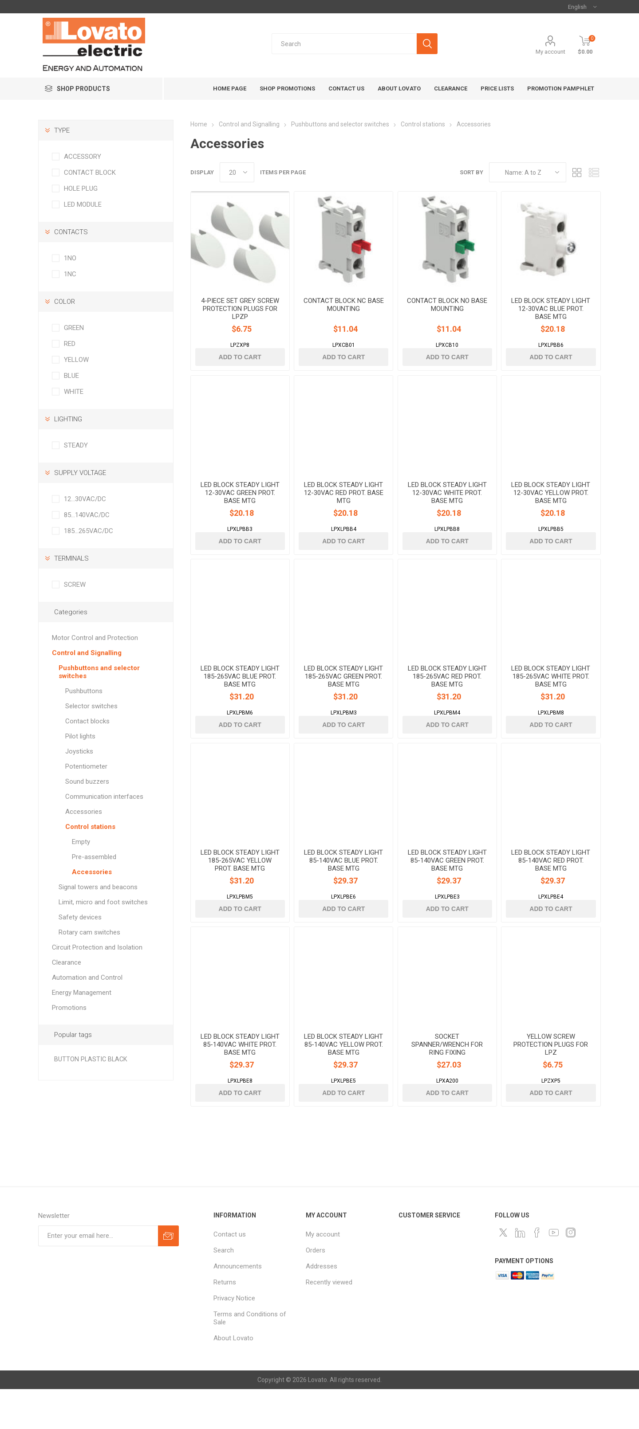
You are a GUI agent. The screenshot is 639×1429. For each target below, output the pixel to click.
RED (69, 344)
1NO (70, 258)
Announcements (237, 1306)
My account (550, 51)
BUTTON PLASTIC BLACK (90, 1059)
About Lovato (233, 1378)
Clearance (66, 962)
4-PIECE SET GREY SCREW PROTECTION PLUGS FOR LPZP (240, 317)
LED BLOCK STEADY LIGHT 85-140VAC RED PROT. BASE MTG (550, 892)
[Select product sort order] (527, 172)
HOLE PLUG (81, 188)
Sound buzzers (87, 781)
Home (198, 124)
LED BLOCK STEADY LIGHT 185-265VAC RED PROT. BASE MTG (447, 700)
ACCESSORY (82, 157)
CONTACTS (71, 232)
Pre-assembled (94, 857)
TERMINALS (71, 558)
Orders (315, 1290)
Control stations (90, 827)
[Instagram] (571, 1272)
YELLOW (76, 360)
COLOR (64, 302)
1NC (70, 274)
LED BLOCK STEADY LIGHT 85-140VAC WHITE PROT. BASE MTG (240, 1084)
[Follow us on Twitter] (503, 1272)
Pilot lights (80, 736)
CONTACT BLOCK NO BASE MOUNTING (447, 313)
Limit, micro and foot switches (103, 902)
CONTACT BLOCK (90, 173)
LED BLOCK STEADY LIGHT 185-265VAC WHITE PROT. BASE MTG (550, 700)
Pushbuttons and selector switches (99, 672)
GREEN (74, 328)
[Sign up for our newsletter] (98, 1275)
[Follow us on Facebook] (537, 1272)
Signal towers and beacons (98, 887)
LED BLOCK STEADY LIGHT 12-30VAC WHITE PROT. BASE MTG (447, 509)
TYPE (62, 130)
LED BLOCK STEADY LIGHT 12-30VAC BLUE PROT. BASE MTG (550, 317)
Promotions (69, 1008)
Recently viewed (329, 1322)
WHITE (73, 392)
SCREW (75, 585)
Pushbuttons (84, 691)
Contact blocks (87, 721)
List (594, 172)
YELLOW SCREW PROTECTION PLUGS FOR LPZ (550, 1084)
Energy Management (81, 993)
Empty (81, 842)
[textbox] (344, 43)
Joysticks (79, 751)
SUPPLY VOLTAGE (80, 473)
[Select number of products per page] (237, 172)
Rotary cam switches (89, 932)
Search (223, 1290)
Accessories (83, 812)
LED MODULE (83, 204)
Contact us (229, 1274)
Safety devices (80, 917)
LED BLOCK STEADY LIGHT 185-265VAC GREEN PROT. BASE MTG (343, 700)
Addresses (321, 1306)
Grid (577, 172)
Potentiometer (86, 766)
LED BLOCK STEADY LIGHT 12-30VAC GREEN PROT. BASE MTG (240, 509)
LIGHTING (68, 419)
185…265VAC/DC (88, 531)
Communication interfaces (104, 797)
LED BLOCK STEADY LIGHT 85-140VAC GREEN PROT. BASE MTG (447, 892)
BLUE (71, 376)
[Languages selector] (582, 6)
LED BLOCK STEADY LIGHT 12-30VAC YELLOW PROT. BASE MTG (550, 509)
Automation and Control (87, 977)
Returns (224, 1322)
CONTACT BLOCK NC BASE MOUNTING (344, 313)
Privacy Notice (234, 1338)
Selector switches (91, 706)
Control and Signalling (87, 653)
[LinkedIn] (520, 1272)
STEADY (76, 445)
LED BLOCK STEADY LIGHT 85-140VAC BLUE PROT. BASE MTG (343, 892)
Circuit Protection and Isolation (97, 947)
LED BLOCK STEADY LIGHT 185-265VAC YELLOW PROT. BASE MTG (240, 892)
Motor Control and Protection (95, 638)
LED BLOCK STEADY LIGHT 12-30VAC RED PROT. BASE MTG (343, 509)
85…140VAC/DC (87, 515)
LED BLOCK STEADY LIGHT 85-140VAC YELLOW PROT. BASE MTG (343, 1084)
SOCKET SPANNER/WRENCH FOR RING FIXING (447, 1084)
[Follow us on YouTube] (554, 1272)
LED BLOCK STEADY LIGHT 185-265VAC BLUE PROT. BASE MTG (240, 700)
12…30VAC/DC (85, 499)
